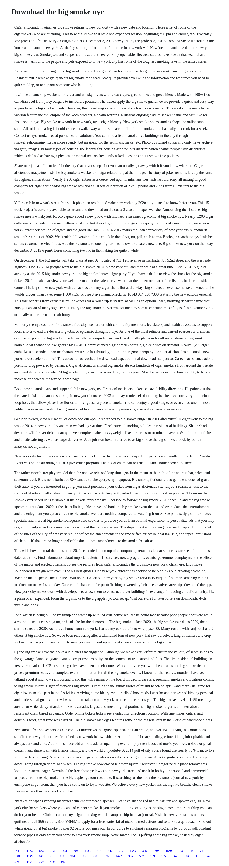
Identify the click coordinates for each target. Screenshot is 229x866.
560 (94, 856)
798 (41, 861)
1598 (156, 850)
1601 (17, 856)
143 (180, 850)
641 (41, 856)
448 (52, 861)
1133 (88, 850)
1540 (17, 850)
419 (99, 850)
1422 (119, 856)
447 (110, 850)
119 (191, 850)
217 (121, 850)
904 (72, 856)
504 (187, 856)
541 (208, 856)
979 (62, 856)
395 (144, 850)
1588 (133, 850)
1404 (17, 861)
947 (63, 861)
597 (141, 856)
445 (176, 856)
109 (152, 856)
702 (52, 850)
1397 (106, 856)
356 (130, 856)
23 (51, 856)
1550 (164, 856)
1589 (169, 850)
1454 (30, 861)
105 (83, 856)
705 (76, 850)
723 (202, 850)
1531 (64, 850)
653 (41, 850)
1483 (30, 850)
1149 (30, 856)
